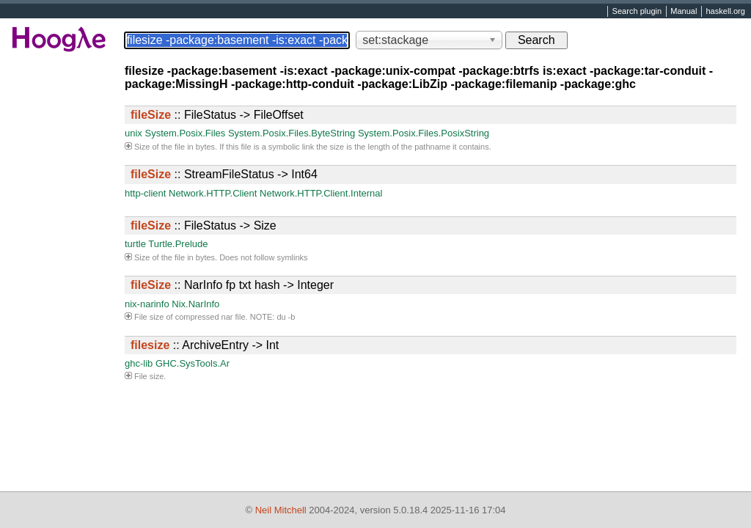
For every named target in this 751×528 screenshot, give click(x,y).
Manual (683, 11)
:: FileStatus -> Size (203, 225)
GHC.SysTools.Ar (192, 363)
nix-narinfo (147, 303)
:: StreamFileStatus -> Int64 (224, 174)
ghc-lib (139, 363)
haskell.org (725, 11)
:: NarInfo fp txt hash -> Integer (232, 285)
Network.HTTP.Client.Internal (321, 193)
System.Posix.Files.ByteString (291, 133)
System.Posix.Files (184, 133)
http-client (145, 193)
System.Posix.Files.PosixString (423, 133)
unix (133, 133)
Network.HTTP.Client (213, 193)
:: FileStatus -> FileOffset (217, 115)
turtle (135, 243)
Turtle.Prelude (178, 243)
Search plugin (637, 11)
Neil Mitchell (281, 510)
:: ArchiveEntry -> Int (205, 345)
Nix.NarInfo (195, 303)
